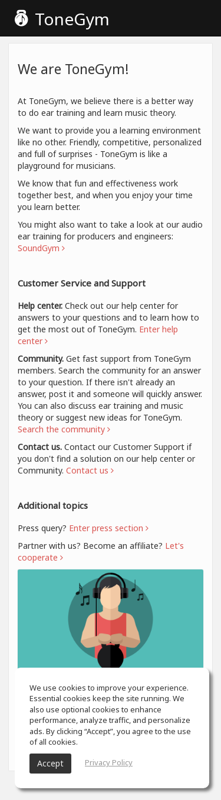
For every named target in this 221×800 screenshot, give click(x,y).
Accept (50, 763)
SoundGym (41, 248)
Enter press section (109, 528)
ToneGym (62, 19)
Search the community (64, 429)
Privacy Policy (109, 762)
